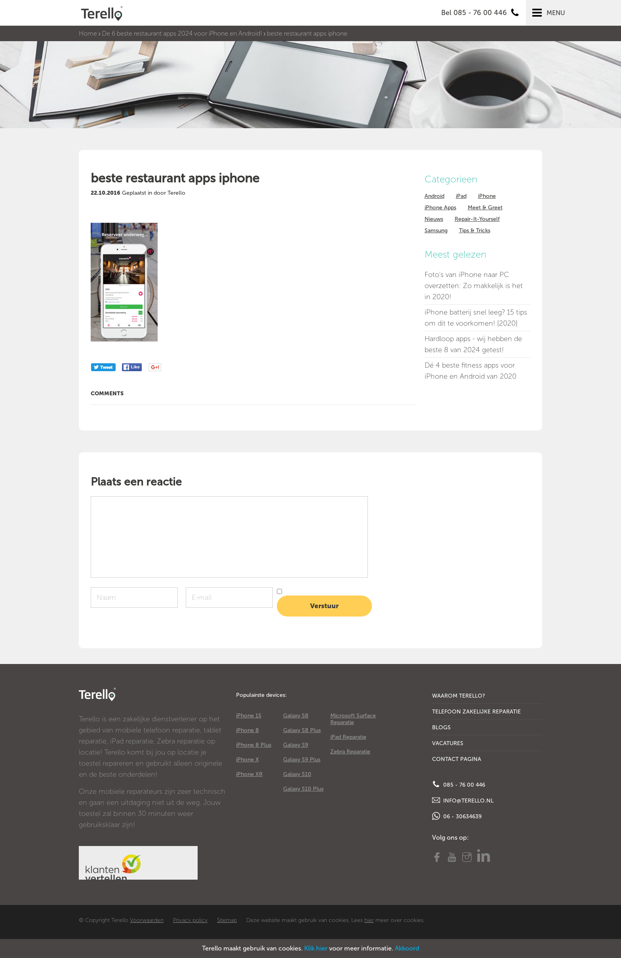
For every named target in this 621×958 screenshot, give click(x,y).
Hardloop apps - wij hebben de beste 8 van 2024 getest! (473, 344)
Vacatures (447, 743)
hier (369, 920)
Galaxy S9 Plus (301, 759)
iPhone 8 (247, 730)
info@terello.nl (462, 800)
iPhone (487, 196)
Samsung (436, 230)
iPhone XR (249, 774)
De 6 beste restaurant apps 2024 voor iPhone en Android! (182, 33)
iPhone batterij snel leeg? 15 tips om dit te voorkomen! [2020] (476, 318)
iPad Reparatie (348, 737)
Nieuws (434, 219)
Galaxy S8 (296, 715)
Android (434, 196)
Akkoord (407, 948)
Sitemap (227, 920)
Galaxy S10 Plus (303, 788)
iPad (461, 196)
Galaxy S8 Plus (302, 730)
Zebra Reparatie (350, 751)
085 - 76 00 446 (458, 784)
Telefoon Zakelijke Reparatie (476, 711)
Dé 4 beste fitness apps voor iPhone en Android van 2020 (470, 371)
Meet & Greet (485, 207)
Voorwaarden (147, 920)
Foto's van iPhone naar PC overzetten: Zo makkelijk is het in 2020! (474, 285)
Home (88, 33)
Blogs (441, 727)
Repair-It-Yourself (477, 219)
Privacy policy (190, 920)
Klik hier (316, 948)
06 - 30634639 (457, 816)
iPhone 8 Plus (253, 745)
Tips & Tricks (474, 230)
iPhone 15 (248, 715)
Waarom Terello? (458, 695)
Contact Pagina (456, 759)
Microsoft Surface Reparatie (353, 719)
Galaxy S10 (297, 774)
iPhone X (247, 759)
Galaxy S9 (295, 745)
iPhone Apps (440, 207)
